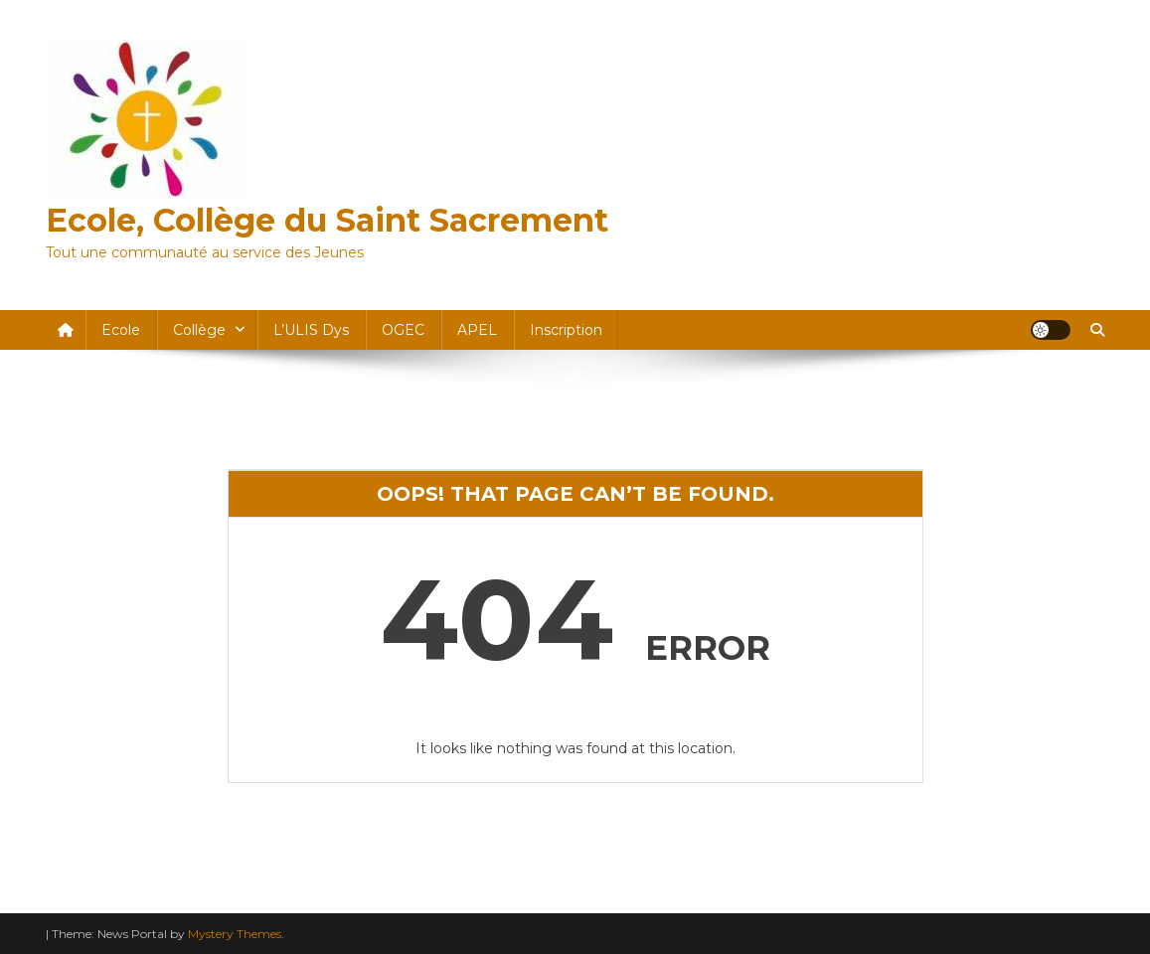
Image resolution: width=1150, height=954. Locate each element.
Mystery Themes (234, 933)
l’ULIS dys (311, 330)
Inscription (566, 330)
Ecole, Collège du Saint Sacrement (327, 220)
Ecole (120, 330)
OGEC (403, 330)
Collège (199, 330)
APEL (477, 330)
